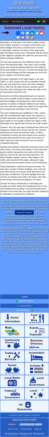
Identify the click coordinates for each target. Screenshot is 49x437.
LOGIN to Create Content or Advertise (24, 415)
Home (5, 21)
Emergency (18, 21)
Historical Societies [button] (24, 212)
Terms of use (12, 429)
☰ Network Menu (24, 306)
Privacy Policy (26, 429)
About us (38, 429)
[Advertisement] (25, 275)
